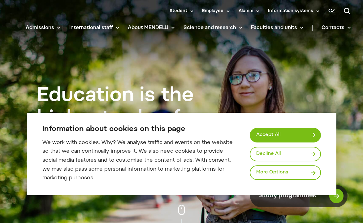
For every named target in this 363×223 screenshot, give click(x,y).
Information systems (290, 11)
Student (178, 11)
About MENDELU (148, 27)
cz (331, 11)
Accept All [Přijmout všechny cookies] (268, 135)
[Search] (347, 11)
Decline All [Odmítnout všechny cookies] (268, 153)
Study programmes (301, 196)
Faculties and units (274, 27)
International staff (91, 27)
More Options (272, 172)
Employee (212, 11)
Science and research (210, 27)
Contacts (333, 27)
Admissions (40, 27)
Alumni (246, 11)
